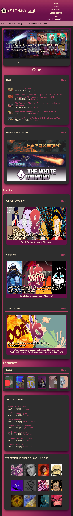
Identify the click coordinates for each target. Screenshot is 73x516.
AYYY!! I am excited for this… (20, 413)
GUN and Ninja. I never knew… (21, 438)
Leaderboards (56, 13)
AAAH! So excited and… (18, 407)
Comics (56, 6)
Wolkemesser (28, 447)
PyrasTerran (28, 428)
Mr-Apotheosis (29, 422)
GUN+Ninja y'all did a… (17, 432)
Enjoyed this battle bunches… (20, 426)
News (55, 3)
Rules (56, 16)
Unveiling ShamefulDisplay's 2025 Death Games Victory (38, 118)
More (63, 80)
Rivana (26, 409)
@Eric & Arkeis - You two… (19, 445)
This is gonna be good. (17, 419)
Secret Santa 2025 (23, 89)
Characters (55, 10)
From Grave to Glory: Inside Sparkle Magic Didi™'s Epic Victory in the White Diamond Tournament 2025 (38, 96)
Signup (55, 19)
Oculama (17, 10)
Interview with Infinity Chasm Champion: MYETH (35, 112)
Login (62, 19)
